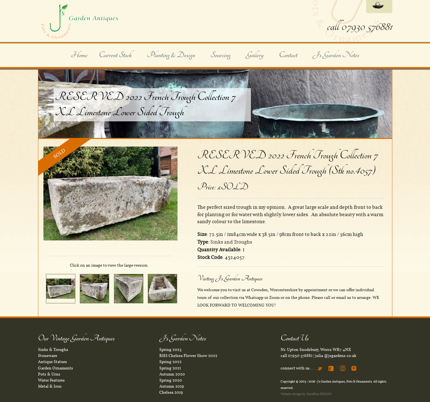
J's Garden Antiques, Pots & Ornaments (344, 381)
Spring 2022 (170, 361)
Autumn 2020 (172, 374)
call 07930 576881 (359, 26)
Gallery (255, 55)
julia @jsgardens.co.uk (335, 355)
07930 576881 (300, 355)
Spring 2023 (170, 349)
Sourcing (220, 55)
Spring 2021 (170, 368)
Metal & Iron (50, 386)
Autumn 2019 (171, 386)
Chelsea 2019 (171, 392)
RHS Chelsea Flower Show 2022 (188, 355)
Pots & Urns (49, 374)
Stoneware (47, 355)
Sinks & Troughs (53, 349)
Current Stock (115, 55)
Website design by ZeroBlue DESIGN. (306, 394)
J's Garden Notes (336, 55)
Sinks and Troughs (231, 242)
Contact (288, 55)
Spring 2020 (170, 380)
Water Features (51, 380)
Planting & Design (171, 55)
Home (79, 55)
